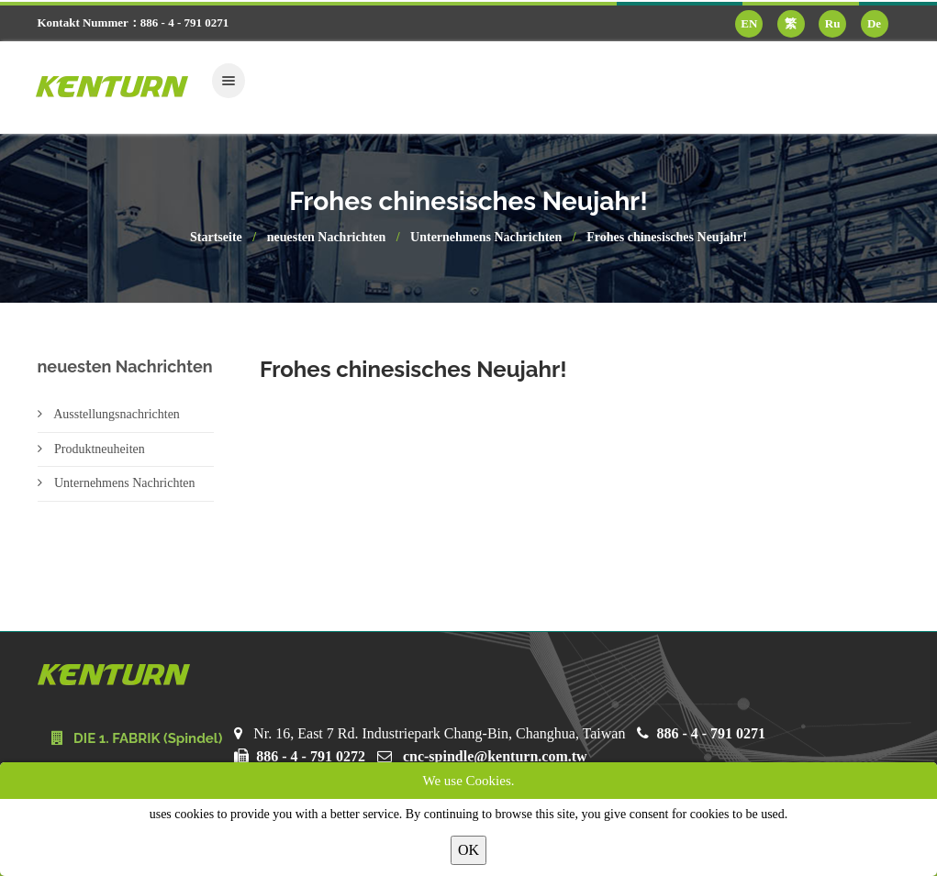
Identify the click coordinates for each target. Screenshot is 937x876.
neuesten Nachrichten (326, 237)
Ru (833, 23)
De (874, 23)
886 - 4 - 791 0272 (310, 756)
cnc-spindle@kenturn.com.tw (495, 756)
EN (749, 23)
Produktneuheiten (91, 449)
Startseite (216, 237)
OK (468, 850)
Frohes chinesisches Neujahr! (666, 237)
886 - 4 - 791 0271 (710, 733)
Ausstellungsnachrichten (109, 414)
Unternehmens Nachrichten (486, 237)
